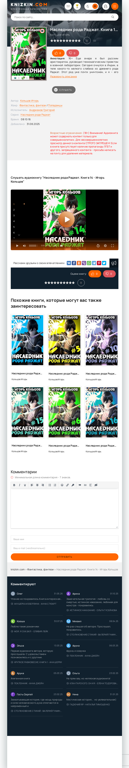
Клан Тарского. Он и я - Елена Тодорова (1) (92, 683)
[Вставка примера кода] (85, 485)
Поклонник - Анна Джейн (83, 655)
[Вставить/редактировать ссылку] (67, 485)
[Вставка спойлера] (90, 485)
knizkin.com (18, 569)
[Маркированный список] (49, 485)
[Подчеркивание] (25, 485)
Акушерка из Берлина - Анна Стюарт (34, 603)
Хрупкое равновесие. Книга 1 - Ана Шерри (36, 662)
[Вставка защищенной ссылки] (73, 485)
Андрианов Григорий (42, 110)
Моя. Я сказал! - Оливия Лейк (29, 631)
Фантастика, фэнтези (33, 105)
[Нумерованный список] (55, 485)
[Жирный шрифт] (14, 485)
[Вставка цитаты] (80, 485)
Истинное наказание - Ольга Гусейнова (92, 610)
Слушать (63, 90)
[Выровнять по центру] (37, 485)
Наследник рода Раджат (35, 114)
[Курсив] (19, 485)
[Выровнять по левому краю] (32, 485)
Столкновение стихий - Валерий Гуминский (92, 634)
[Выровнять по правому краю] (42, 485)
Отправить (64, 556)
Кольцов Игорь (29, 100)
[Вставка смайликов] (62, 485)
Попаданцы (55, 105)
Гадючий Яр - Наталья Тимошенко (88, 704)
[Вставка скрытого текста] (96, 485)
